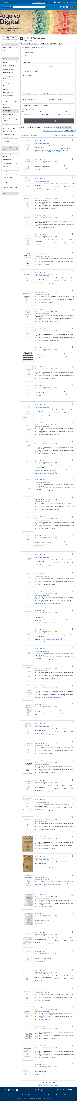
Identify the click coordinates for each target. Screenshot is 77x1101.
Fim (41, 111)
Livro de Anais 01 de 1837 (40, 366)
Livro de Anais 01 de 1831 (40, 253)
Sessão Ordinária (10, 152)
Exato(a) (69, 114)
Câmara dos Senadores (44, 143)
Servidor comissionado (33, 1094)
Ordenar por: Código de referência (53, 130)
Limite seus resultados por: (10, 38)
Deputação (10, 167)
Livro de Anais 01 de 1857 (40, 667)
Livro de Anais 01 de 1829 (40, 215)
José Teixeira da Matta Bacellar (10, 73)
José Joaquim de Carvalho (10, 70)
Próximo (56, 1085)
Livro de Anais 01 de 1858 (40, 685)
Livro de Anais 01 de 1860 (40, 704)
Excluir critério (48, 66)
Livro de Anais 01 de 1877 (40, 951)
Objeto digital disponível (45, 93)
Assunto (6, 142)
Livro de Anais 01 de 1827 (40, 178)
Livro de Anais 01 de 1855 (40, 629)
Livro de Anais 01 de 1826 (40, 159)
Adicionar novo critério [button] (29, 71)
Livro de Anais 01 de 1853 (40, 592)
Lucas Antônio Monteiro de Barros (10, 77)
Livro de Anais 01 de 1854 (40, 610)
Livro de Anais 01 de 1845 (40, 460)
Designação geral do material (55, 99)
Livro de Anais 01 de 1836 (40, 347)
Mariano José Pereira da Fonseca (10, 96)
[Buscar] (48, 55)
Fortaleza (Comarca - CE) (10, 135)
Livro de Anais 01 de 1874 (40, 932)
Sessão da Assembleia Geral (10, 148)
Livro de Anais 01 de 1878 (40, 970)
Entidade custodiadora (27, 77)
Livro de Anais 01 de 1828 (40, 197)
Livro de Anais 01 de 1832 (40, 272)
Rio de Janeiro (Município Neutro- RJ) (10, 119)
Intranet (6, 1094)
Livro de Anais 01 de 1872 (40, 894)
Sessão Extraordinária (10, 172)
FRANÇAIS (70, 1090)
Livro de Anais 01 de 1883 (40, 1026)
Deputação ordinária (10, 175)
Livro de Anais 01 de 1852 (40, 573)
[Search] (29, 7)
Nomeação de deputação (10, 178)
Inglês (10, 51)
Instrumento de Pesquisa (63, 93)
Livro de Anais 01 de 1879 (40, 989)
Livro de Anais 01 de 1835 (40, 328)
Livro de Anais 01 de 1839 (40, 404)
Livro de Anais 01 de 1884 (40, 1045)
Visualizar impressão (27, 127)
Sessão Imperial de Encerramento (10, 159)
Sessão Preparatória (10, 164)
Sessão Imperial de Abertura (10, 155)
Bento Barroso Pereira (10, 81)
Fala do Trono (10, 169)
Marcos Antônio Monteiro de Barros (10, 66)
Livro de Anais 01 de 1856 (40, 648)
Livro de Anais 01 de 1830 (40, 234)
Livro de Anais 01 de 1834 (40, 309)
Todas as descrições (44, 105)
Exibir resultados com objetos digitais (63, 135)
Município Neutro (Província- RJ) (10, 110)
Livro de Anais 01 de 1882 (40, 1008)
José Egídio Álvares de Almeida (10, 84)
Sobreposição (62, 114)
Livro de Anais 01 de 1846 (40, 479)
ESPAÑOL (65, 1090)
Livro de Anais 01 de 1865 (40, 780)
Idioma (5, 41)
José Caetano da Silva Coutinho (10, 61)
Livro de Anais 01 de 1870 (40, 856)
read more (50, 171)
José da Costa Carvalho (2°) (10, 93)
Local (5, 101)
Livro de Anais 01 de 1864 (40, 761)
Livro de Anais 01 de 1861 (40, 723)
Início (23, 111)
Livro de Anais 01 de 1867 (40, 799)
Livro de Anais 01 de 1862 (40, 742)
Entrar (72, 7)
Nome (5, 55)
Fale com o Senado (71, 2)
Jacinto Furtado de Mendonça (10, 88)
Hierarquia (38, 127)
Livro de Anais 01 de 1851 (40, 554)
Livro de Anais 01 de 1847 (40, 498)
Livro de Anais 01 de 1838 (40, 385)
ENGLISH (59, 1090)
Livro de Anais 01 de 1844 (40, 441)
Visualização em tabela (64, 127)
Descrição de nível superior (28, 84)
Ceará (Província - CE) (10, 132)
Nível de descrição (26, 93)
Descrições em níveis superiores (30, 105)
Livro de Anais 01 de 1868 (40, 818)
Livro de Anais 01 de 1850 (40, 535)
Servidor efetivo (23, 1094)
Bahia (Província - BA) (10, 123)
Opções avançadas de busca (32, 48)
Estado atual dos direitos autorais (29, 99)
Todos (4, 58)
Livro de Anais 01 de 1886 (40, 1064)
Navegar (4, 6)
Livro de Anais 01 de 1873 (40, 913)
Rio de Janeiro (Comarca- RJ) (10, 115)
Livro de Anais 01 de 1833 (40, 291)
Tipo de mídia (8, 187)
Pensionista (54, 1094)
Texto (10, 194)
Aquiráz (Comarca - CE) (10, 137)
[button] (55, 2)
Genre (5, 182)
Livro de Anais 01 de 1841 (40, 423)
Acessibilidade (61, 2)
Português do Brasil (10, 48)
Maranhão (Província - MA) (10, 129)
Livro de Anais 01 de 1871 (40, 876)
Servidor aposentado (45, 1094)
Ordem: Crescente (69, 130)
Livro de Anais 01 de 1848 (40, 516)
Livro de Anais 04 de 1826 (40, 140)
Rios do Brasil (10, 126)
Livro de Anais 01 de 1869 (40, 836)
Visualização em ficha (50, 127)
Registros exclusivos (10, 45)
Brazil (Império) (10, 108)
